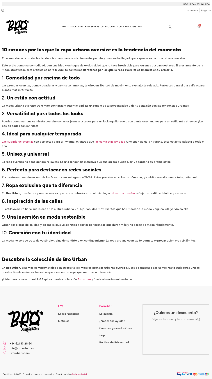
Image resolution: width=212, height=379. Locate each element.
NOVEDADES (76, 26)
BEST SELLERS (92, 26)
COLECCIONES (108, 26)
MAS (140, 26)
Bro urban (84, 279)
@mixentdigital (79, 374)
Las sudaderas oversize (17, 141)
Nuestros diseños (123, 193)
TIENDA (65, 26)
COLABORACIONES (126, 26)
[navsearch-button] (170, 26)
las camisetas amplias (110, 141)
